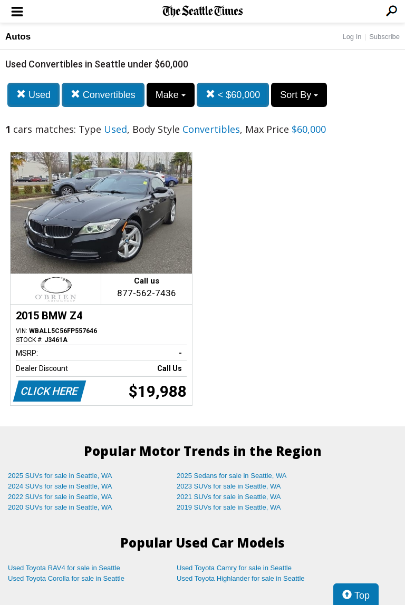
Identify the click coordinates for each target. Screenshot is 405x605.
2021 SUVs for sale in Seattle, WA (229, 497)
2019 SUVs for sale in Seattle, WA (229, 507)
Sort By (299, 95)
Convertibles (103, 94)
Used (33, 94)
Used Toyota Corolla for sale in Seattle (66, 578)
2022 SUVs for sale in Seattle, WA (60, 497)
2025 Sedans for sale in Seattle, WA (231, 476)
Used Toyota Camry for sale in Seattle (234, 568)
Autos (18, 37)
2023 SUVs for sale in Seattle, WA (229, 486)
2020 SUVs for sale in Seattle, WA (60, 507)
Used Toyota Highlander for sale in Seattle (241, 578)
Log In (351, 37)
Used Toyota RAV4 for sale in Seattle (64, 568)
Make (171, 95)
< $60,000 (233, 94)
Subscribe (384, 37)
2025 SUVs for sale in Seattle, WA (60, 476)
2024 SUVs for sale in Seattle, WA (60, 486)
